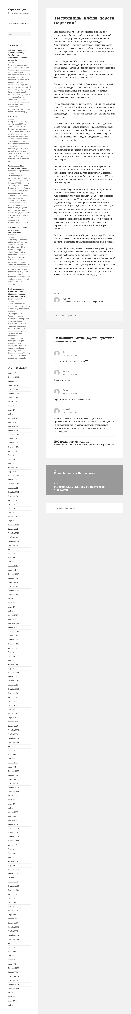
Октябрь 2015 (13, 443)
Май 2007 (11, 857)
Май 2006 (11, 906)
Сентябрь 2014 (14, 496)
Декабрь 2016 (13, 385)
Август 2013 (12, 549)
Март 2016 (12, 422)
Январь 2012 (13, 627)
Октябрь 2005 (13, 935)
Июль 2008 (12, 800)
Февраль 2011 (13, 672)
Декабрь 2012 (13, 582)
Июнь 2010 (12, 705)
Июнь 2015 (12, 459)
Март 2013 (12, 570)
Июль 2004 (12, 997)
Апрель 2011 (13, 664)
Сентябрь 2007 (14, 841)
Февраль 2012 (13, 623)
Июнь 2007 (12, 853)
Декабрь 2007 (13, 828)
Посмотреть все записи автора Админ (88, 301)
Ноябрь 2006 (13, 882)
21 (77, 316)
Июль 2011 (12, 652)
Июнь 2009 (12, 755)
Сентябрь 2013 (14, 545)
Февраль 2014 (13, 525)
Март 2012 (12, 619)
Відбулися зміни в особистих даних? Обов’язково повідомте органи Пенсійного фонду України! (18, 294)
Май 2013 (11, 562)
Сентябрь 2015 (14, 447)
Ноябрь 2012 (13, 586)
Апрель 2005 (13, 960)
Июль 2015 (12, 455)
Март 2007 (12, 865)
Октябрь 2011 (13, 640)
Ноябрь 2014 (13, 488)
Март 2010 (12, 718)
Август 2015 (12, 451)
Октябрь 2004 (13, 984)
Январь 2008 (13, 824)
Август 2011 (12, 648)
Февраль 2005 (13, 968)
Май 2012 (11, 611)
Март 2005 (12, 964)
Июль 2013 (12, 553)
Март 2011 (12, 668)
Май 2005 (11, 956)
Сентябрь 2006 (14, 890)
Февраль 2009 (13, 771)
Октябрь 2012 (13, 590)
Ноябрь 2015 (13, 439)
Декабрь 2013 (13, 533)
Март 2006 (12, 915)
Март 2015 (12, 471)
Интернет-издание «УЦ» (18, 23)
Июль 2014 (12, 504)
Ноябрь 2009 (13, 734)
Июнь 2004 (12, 1001)
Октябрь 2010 (13, 689)
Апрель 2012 (13, 615)
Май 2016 (11, 414)
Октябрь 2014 (13, 492)
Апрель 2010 (13, 713)
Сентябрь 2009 (14, 742)
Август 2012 (12, 599)
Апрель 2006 (13, 910)
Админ (70, 316)
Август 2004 (12, 993)
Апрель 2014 (13, 517)
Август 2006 (12, 894)
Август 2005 (12, 943)
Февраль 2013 (13, 574)
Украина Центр (18, 9)
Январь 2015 (13, 480)
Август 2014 (12, 500)
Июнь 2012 (12, 607)
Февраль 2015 (13, 475)
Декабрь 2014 (13, 484)
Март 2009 (12, 767)
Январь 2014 (13, 529)
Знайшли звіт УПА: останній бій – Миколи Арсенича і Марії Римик (18, 168)
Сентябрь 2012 (14, 594)
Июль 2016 (12, 406)
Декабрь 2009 (13, 730)
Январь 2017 (13, 381)
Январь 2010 (13, 726)
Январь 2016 (13, 430)
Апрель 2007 (13, 861)
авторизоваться (106, 444)
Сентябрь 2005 (14, 939)
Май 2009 (11, 759)
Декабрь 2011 (13, 631)
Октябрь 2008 (13, 787)
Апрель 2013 (13, 566)
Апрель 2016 (13, 418)
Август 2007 (12, 845)
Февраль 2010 (13, 722)
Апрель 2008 (13, 812)
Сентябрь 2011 (14, 644)
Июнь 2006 (12, 902)
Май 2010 (11, 709)
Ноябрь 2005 (13, 931)
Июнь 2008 (12, 804)
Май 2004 (11, 1005)
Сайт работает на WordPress (65, 508)
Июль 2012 (12, 603)
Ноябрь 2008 (13, 783)
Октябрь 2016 (13, 393)
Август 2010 (12, 697)
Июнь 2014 (12, 508)
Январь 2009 (13, 775)
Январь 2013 (13, 578)
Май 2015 (11, 463)
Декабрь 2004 (13, 976)
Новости (14, 45)
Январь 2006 (13, 923)
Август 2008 (12, 796)
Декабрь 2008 (13, 779)
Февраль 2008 (13, 820)
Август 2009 (12, 746)
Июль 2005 (12, 947)
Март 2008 (12, 816)
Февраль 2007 (13, 869)
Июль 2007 (12, 849)
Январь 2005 (13, 972)
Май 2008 (11, 808)
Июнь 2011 (12, 656)
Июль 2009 (12, 750)
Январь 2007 (13, 874)
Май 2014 (11, 512)
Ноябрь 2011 (13, 636)
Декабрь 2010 (13, 681)
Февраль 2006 (13, 919)
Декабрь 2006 (13, 878)
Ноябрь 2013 (13, 537)
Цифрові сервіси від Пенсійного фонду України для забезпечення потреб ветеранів (17, 55)
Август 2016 (12, 402)
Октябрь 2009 (13, 738)
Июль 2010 (12, 701)
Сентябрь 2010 (14, 693)
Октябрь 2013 (13, 541)
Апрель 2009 (13, 763)
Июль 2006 (12, 898)
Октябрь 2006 (13, 886)
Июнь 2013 (12, 558)
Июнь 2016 (12, 410)
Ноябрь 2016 (13, 389)
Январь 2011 (13, 677)
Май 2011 (11, 660)
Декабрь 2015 (13, 434)
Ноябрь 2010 (13, 685)
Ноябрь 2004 (13, 980)
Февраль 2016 (13, 426)
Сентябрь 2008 (14, 791)
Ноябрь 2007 (13, 832)
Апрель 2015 (13, 467)
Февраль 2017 (13, 377)
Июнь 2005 (12, 951)
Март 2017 (12, 373)
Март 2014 (12, 521)
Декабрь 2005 (13, 927)
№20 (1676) (12, 117)
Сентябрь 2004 (14, 988)
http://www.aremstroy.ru (99, 421)
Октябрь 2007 (13, 837)
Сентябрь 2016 (14, 398)
